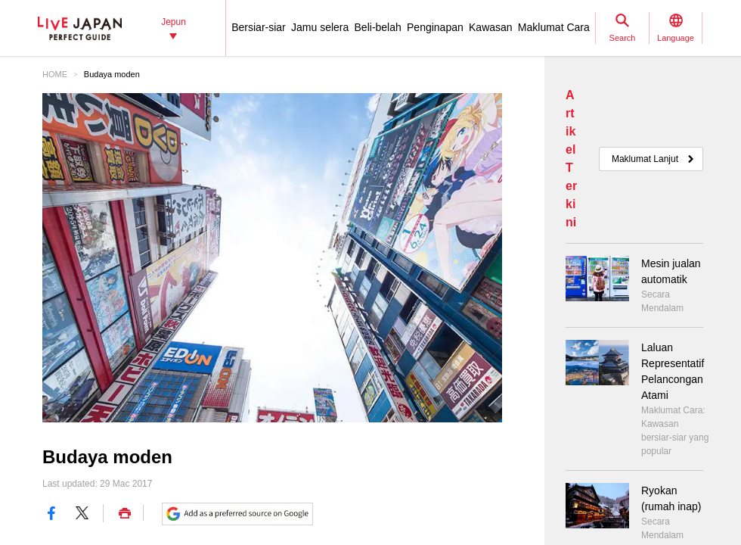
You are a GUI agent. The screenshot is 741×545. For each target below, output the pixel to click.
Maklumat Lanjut (645, 159)
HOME (54, 74)
